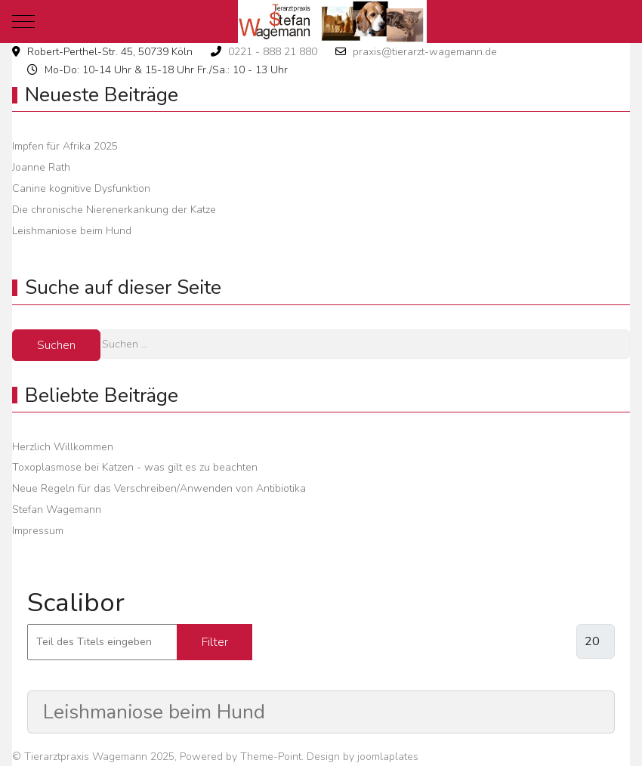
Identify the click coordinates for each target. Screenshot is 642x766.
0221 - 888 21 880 (272, 52)
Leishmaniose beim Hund (154, 712)
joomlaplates (387, 756)
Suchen (56, 345)
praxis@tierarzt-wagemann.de (425, 52)
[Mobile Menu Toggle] (23, 21)
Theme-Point (270, 756)
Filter (215, 642)
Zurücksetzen (312, 642)
